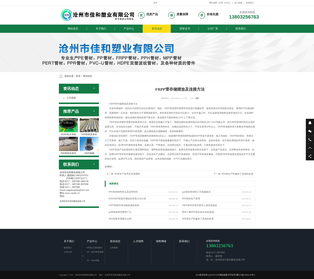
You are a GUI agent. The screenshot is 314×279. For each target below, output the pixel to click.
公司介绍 (68, 252)
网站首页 (73, 28)
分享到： (109, 166)
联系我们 (250, 3)
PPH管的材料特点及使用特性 (123, 192)
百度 (221, 3)
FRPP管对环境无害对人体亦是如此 (199, 205)
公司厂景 (213, 28)
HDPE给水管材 (68, 127)
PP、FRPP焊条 (93, 260)
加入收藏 (238, 3)
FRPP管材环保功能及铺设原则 (124, 205)
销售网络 (161, 241)
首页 (78, 76)
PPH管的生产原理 (191, 198)
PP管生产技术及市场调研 (127, 174)
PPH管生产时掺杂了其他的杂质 (237, 174)
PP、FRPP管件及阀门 (92, 254)
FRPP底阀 (89, 145)
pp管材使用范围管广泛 (120, 212)
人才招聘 (138, 241)
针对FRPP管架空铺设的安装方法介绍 (127, 198)
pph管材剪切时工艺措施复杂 (196, 192)
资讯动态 (157, 28)
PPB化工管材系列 (94, 248)
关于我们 (101, 28)
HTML (227, 3)
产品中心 (129, 28)
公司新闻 (69, 98)
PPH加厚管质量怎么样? (120, 219)
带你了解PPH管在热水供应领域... (198, 212)
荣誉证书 (185, 28)
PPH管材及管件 (89, 127)
